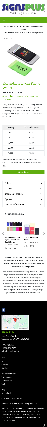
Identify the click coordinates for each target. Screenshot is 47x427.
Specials (5, 368)
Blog (3, 390)
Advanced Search (9, 374)
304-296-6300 (8, 345)
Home (4, 358)
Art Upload (6, 393)
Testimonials (7, 381)
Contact (5, 365)
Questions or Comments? (12, 398)
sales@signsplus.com (10, 351)
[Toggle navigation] (4, 20)
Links (4, 384)
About (4, 361)
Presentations (7, 377)
